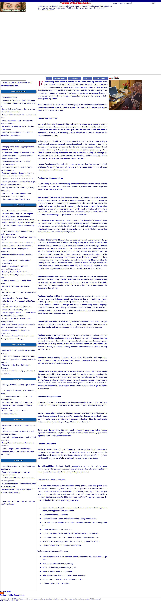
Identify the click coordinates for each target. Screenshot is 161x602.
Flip (111, 78)
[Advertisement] (80, 27)
